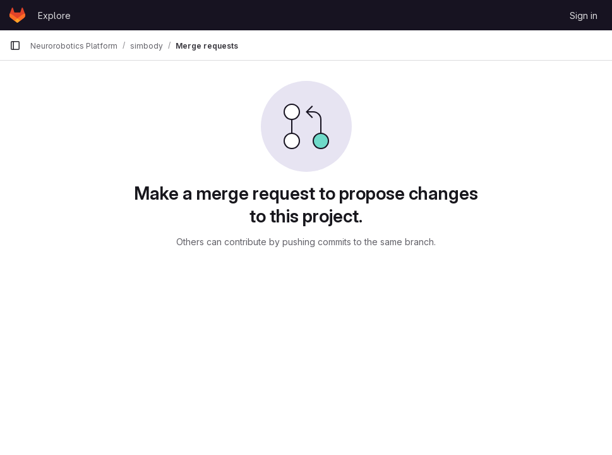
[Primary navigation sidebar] (15, 45)
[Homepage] (17, 15)
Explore (54, 15)
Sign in (583, 15)
